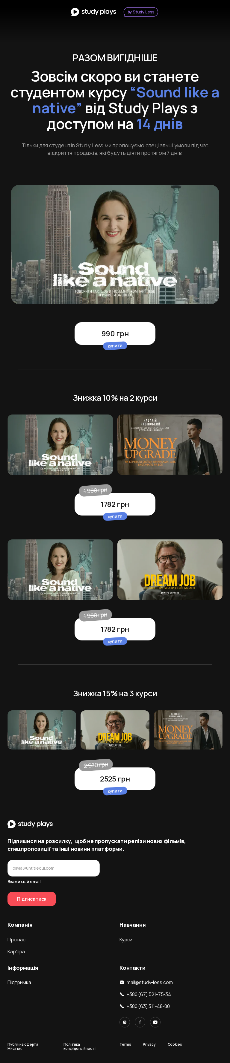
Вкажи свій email (23, 881)
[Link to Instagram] (124, 1022)
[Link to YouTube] (155, 1022)
